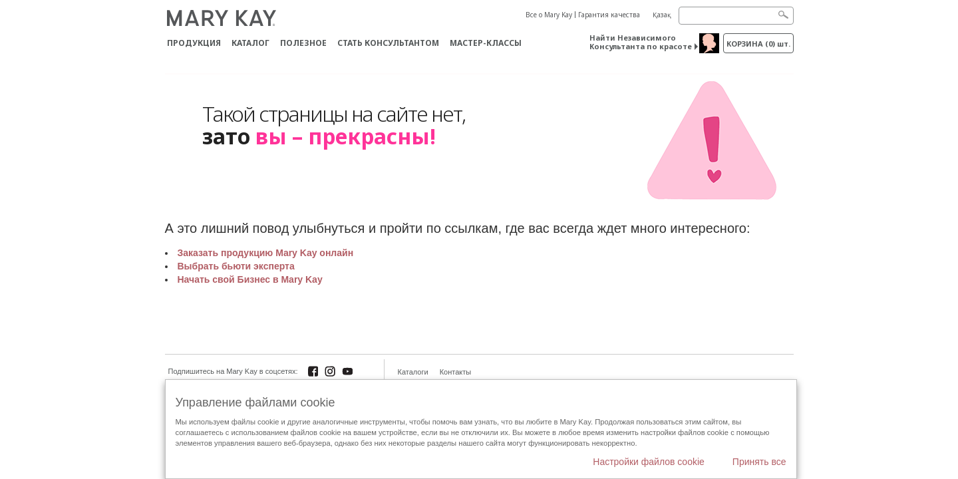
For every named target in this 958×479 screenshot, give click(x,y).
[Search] (736, 16)
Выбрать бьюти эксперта (236, 266)
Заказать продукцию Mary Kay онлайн (266, 252)
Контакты (456, 372)
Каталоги (413, 372)
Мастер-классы (486, 43)
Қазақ (662, 14)
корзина (758, 44)
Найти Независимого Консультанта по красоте (640, 42)
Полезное (303, 43)
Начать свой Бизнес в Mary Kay (250, 279)
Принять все (759, 461)
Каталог (250, 43)
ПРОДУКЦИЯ (194, 43)
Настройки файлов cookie (649, 461)
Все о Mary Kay (549, 14)
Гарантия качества (609, 14)
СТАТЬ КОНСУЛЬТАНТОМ (388, 43)
